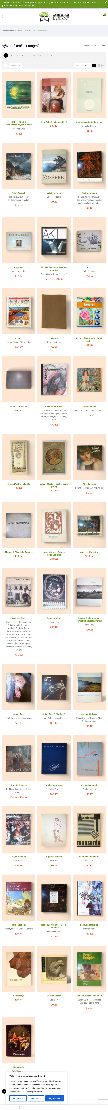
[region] (37, 1088)
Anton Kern (18, 714)
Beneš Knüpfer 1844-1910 (89, 995)
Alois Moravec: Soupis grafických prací (54, 553)
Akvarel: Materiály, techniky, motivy (89, 339)
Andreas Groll (18, 618)
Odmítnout (36, 1098)
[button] (103, 16)
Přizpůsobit (18, 1098)
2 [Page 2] (11, 55)
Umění (19, 31)
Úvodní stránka (8, 31)
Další (51, 55)
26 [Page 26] (45, 55)
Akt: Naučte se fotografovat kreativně (54, 268)
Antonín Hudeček (19, 785)
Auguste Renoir (18, 856)
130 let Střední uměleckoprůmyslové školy (19, 123)
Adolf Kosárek (18, 193)
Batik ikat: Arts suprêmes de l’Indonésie (54, 926)
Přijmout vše (54, 1098)
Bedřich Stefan (54, 995)
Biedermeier (18, 1067)
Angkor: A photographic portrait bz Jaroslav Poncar (89, 619)
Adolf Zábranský (89, 193)
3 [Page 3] (17, 55)
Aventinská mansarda (89, 856)
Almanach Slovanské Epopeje (19, 552)
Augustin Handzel (54, 856)
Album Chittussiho (19, 406)
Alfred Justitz (89, 484)
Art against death (89, 785)
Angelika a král (54, 618)
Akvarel (18, 338)
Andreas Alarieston (89, 552)
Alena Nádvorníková (53, 406)
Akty (89, 267)
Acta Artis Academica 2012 (54, 122)
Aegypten (18, 267)
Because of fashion (89, 925)
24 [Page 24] (34, 55)
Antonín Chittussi (89, 714)
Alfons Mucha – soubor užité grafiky (54, 485)
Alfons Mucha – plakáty (18, 484)
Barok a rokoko (19, 925)
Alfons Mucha (89, 406)
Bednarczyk (18, 995)
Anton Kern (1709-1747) (54, 714)
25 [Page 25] (40, 55)
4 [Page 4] (22, 55)
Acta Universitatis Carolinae (89, 122)
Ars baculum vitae (54, 785)
